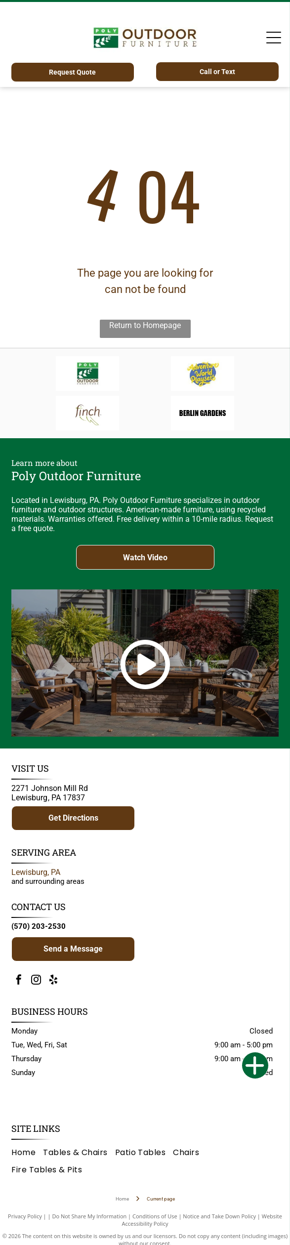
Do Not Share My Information (89, 1216)
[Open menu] (273, 37)
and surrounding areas (47, 881)
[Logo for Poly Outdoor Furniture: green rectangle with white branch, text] (87, 373)
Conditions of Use (154, 1216)
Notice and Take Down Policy (219, 1216)
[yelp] (53, 981)
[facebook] (18, 981)
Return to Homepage (145, 325)
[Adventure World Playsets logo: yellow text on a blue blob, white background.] (202, 373)
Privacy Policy (25, 1216)
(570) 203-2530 (38, 926)
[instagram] (36, 981)
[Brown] (87, 413)
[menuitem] (27, 1152)
